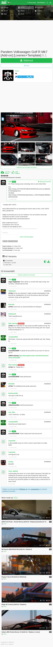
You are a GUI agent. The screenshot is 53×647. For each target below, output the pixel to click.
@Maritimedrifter (14, 405)
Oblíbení (17, 173)
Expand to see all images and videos (26, 167)
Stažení (7, 173)
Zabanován (21, 323)
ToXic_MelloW (13, 471)
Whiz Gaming (12, 323)
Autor (13, 181)
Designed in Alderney (7, 642)
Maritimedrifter (13, 393)
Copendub (11, 441)
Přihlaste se (23, 489)
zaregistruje (35, 489)
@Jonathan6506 (13, 350)
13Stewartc (12, 291)
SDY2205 (11, 384)
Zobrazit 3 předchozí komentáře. (26, 275)
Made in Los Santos (7, 644)
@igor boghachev (14, 282)
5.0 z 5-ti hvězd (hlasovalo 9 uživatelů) (11, 177)
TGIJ (17, 71)
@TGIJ (10, 293)
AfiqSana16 (12, 314)
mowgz (10, 461)
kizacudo (11, 304)
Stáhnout (26, 60)
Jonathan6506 (13, 337)
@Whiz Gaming (13, 355)
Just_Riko (11, 412)
